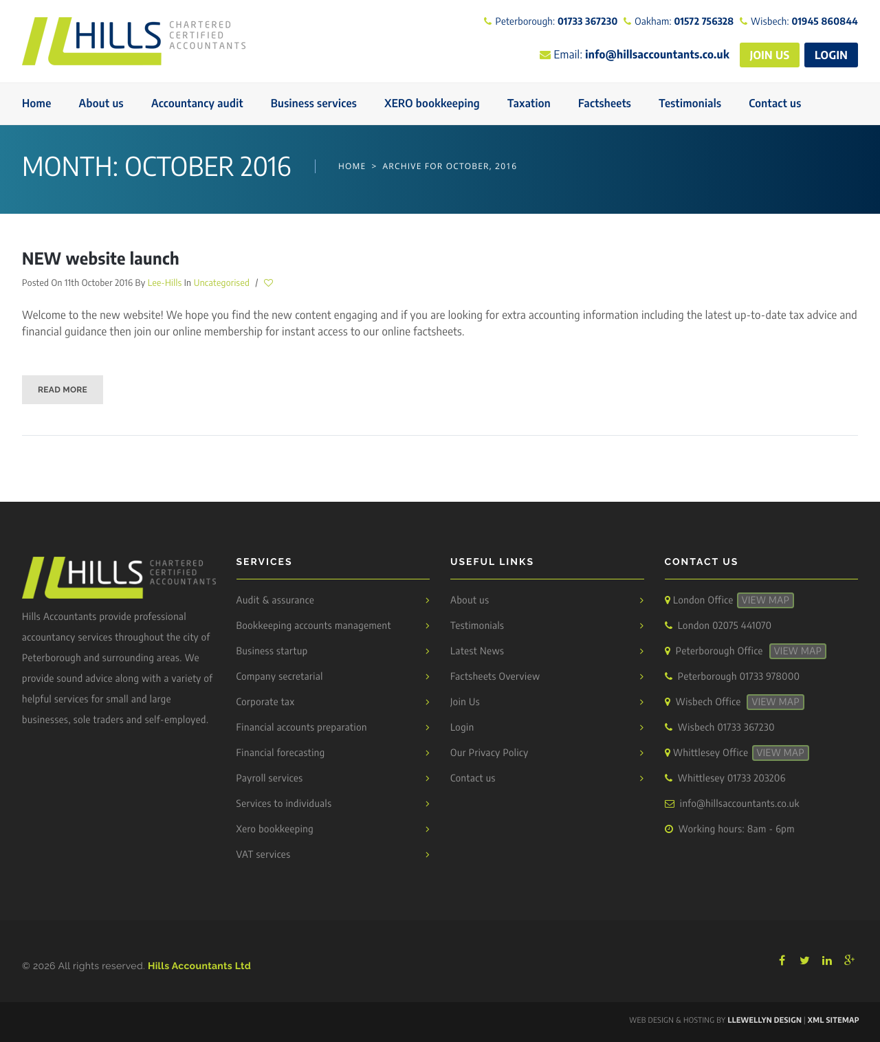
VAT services (263, 855)
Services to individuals (284, 804)
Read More (62, 390)
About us (470, 600)
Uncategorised (222, 282)
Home (352, 166)
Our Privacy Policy (489, 753)
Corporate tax (265, 702)
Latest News (477, 651)
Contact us (473, 778)
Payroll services (269, 778)
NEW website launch (100, 258)
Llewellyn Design (764, 1020)
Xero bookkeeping (275, 829)
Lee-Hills (165, 282)
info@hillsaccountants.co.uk (740, 804)
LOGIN (831, 55)
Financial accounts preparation (301, 727)
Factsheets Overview (495, 677)
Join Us (465, 702)
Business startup (272, 651)
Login (462, 727)
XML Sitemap (833, 1020)
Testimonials (477, 626)
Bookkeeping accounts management (313, 626)
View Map (766, 600)
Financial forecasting (280, 753)
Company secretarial (279, 677)
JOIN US (770, 55)
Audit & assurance (275, 600)
